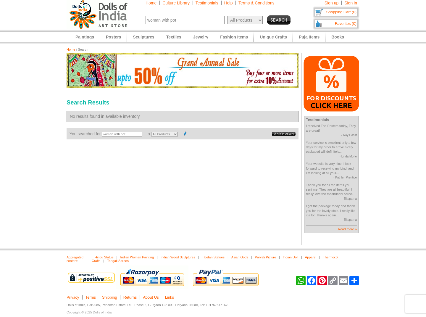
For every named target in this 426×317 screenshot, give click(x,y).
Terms (90, 297)
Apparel (310, 257)
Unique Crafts (273, 37)
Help (228, 3)
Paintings (84, 37)
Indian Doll (290, 257)
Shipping (109, 297)
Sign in (350, 3)
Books (337, 37)
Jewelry (200, 37)
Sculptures (143, 37)
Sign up (331, 3)
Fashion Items (234, 37)
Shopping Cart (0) (341, 12)
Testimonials (207, 3)
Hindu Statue (104, 257)
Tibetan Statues (213, 257)
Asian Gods (239, 257)
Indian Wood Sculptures (178, 257)
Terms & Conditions (256, 3)
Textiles (173, 37)
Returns (130, 297)
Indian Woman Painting (137, 257)
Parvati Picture (265, 257)
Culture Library (176, 3)
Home (151, 3)
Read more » (347, 229)
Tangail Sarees (118, 261)
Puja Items (309, 37)
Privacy (73, 297)
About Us (151, 297)
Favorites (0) (345, 23)
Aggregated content (75, 259)
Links (169, 297)
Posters (113, 37)
